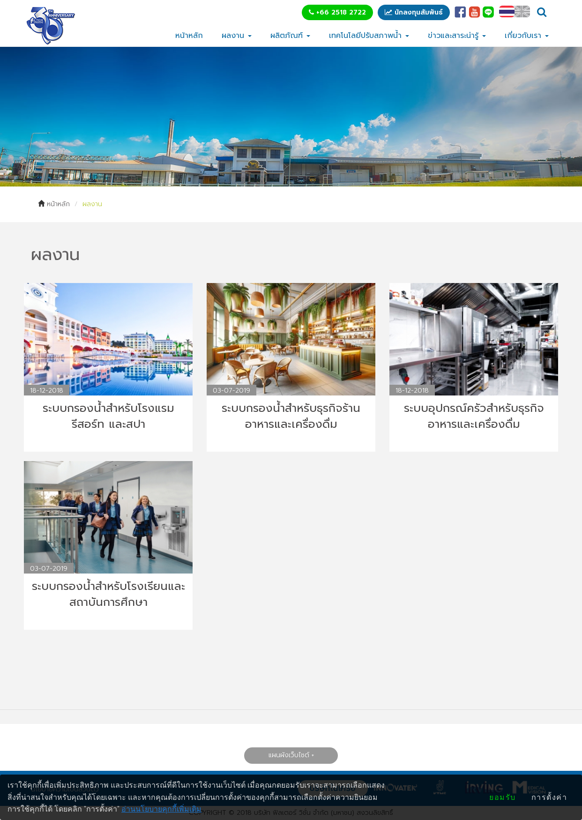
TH (507, 11)
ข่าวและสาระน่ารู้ (457, 35)
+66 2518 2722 (337, 12)
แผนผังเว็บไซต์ (288, 755)
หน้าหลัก (189, 35)
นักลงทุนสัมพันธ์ (414, 12)
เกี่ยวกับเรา (527, 35)
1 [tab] (284, 172)
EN (522, 11)
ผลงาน (237, 35)
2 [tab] (298, 172)
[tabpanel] (291, 116)
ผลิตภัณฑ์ (290, 35)
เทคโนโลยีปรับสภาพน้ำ (369, 35)
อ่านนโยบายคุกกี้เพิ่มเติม (161, 809)
